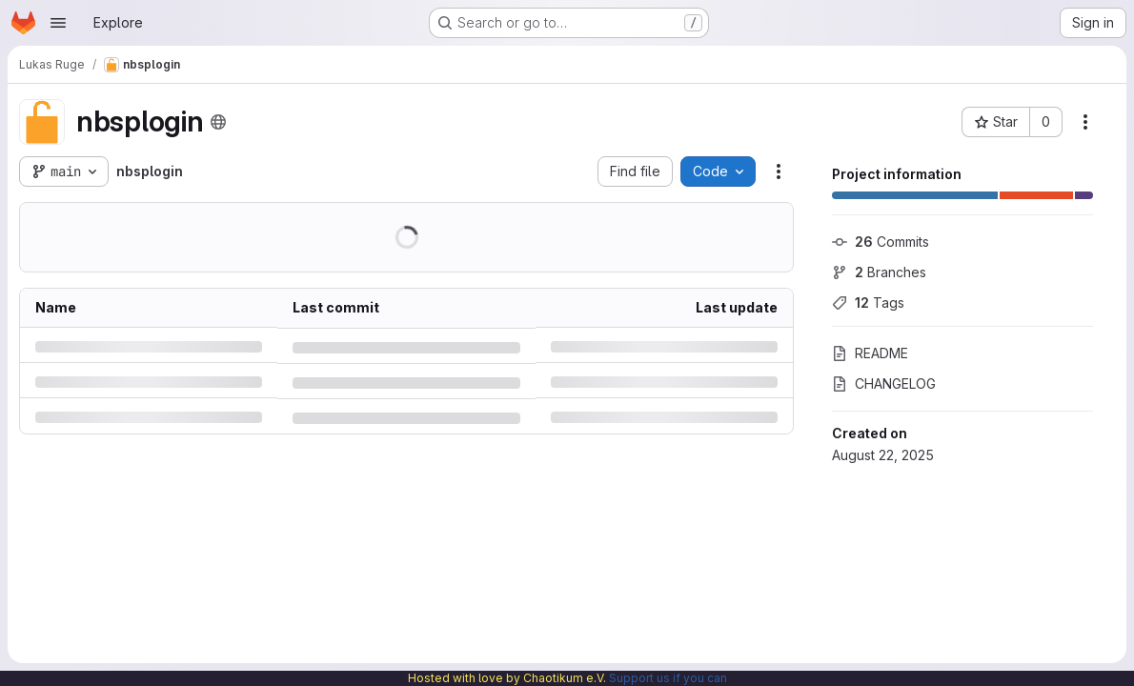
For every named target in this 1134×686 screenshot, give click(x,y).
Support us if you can (668, 678)
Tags (868, 302)
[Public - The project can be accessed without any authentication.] (218, 122)
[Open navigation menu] (58, 23)
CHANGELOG (884, 383)
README (870, 353)
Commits (880, 241)
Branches (879, 272)
